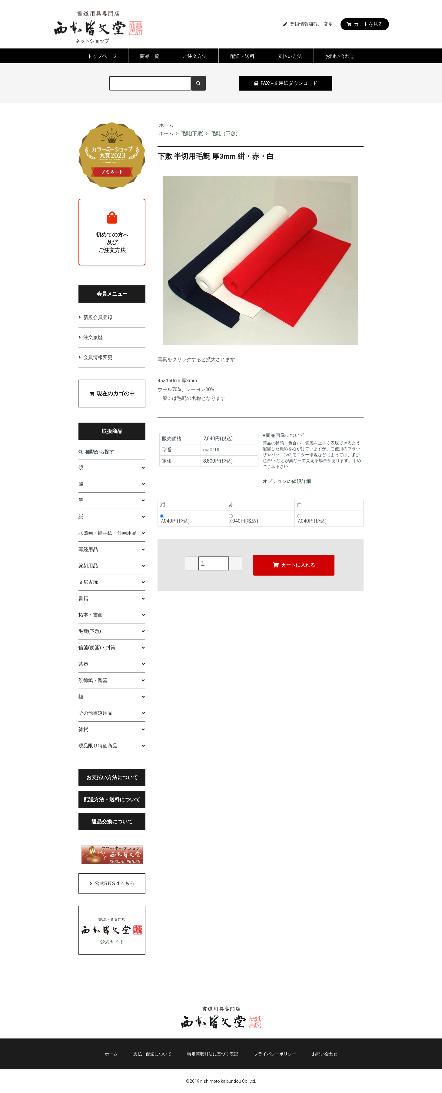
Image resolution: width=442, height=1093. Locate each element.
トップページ (102, 56)
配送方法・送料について (112, 799)
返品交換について (112, 822)
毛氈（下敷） (225, 133)
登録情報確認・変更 (308, 24)
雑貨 (83, 729)
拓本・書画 (90, 615)
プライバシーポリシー (275, 1053)
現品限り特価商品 (97, 746)
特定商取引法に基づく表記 (212, 1053)
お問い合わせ (339, 56)
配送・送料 (242, 56)
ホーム (166, 125)
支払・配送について (152, 1053)
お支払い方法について (112, 777)
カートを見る (365, 24)
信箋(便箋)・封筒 (96, 647)
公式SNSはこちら (115, 883)
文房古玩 (88, 582)
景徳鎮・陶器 (93, 680)
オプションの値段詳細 (287, 481)
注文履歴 (93, 337)
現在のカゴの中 (112, 393)
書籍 (83, 598)
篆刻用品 (88, 566)
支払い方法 (290, 56)
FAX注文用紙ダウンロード (285, 83)
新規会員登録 (97, 317)
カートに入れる (294, 565)
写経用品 (88, 549)
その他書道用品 (95, 713)
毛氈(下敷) (192, 133)
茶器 (83, 664)
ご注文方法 (195, 56)
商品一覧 (149, 56)
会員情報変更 (97, 357)
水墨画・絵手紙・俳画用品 (107, 533)
